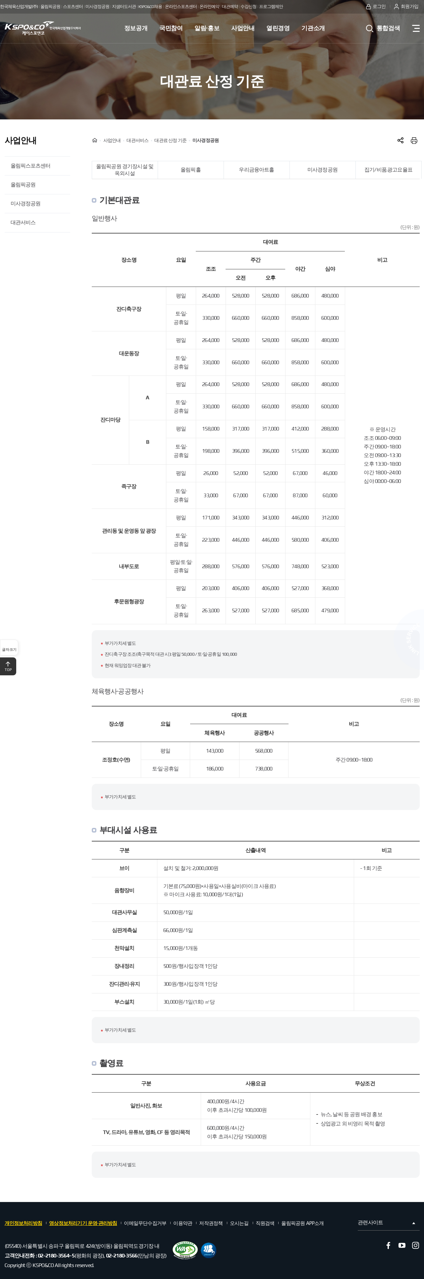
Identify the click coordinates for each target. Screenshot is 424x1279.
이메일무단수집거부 (145, 1223)
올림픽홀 (191, 170)
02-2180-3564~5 (56, 1255)
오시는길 (239, 1223)
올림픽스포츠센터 (30, 166)
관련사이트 (387, 1222)
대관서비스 (23, 222)
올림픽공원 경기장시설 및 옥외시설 (124, 169)
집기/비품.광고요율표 (388, 170)
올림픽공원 (23, 184)
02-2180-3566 (121, 1255)
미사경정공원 (25, 203)
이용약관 (182, 1223)
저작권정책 (211, 1223)
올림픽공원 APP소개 (302, 1223)
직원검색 (265, 1223)
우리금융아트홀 (256, 170)
